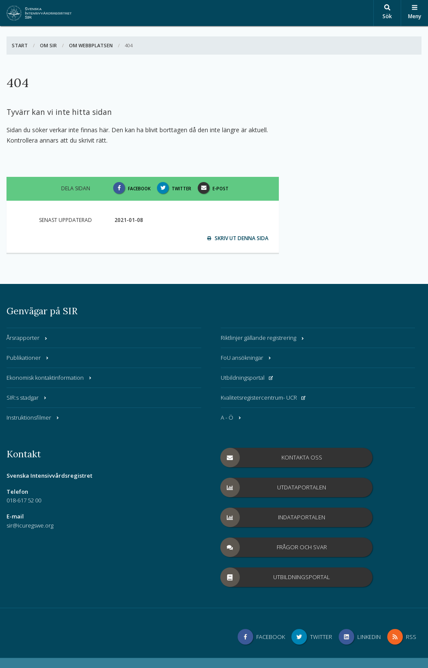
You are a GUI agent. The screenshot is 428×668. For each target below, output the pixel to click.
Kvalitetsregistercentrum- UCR (263, 397)
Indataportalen (273, 517)
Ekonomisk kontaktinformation (49, 377)
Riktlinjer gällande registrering (263, 338)
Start (20, 45)
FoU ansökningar (246, 358)
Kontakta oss (271, 457)
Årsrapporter (27, 338)
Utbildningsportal (247, 377)
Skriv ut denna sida (237, 238)
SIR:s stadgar (27, 397)
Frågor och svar (274, 547)
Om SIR (48, 45)
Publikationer (28, 358)
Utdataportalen (274, 487)
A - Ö (231, 417)
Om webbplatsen (91, 45)
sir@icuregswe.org (30, 525)
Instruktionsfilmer (33, 417)
